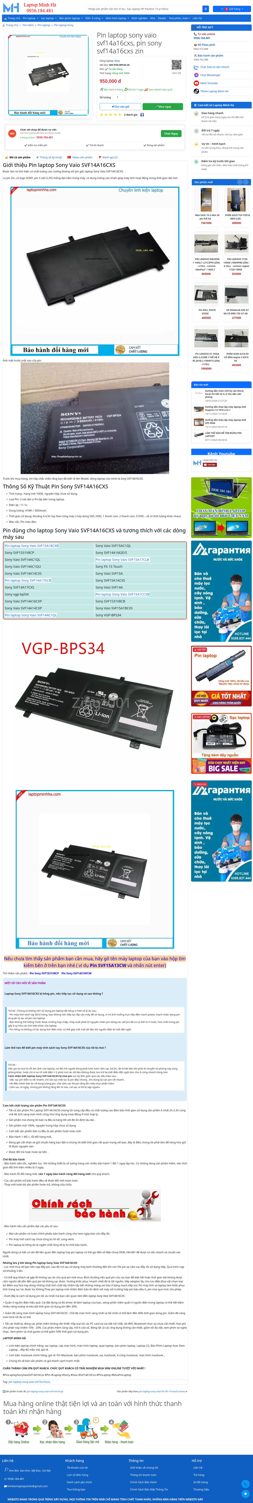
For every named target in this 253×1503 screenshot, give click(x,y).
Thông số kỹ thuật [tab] (49, 157)
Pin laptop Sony (63, 25)
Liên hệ (197, 18)
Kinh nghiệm (140, 18)
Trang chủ (12, 25)
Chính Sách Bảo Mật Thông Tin (149, 1489)
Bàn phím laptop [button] (70, 18)
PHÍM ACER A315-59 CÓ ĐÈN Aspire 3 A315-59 (236, 357)
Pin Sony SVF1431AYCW (77, 973)
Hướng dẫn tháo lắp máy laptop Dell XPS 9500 (225, 421)
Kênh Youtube (209, 83)
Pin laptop (44, 25)
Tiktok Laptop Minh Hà (214, 91)
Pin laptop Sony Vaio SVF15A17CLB (123, 559)
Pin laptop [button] (29, 18)
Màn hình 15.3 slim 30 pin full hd (207, 217)
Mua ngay (162, 106)
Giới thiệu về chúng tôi (144, 1467)
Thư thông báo (76, 1489)
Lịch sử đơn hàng (77, 1475)
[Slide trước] (239, 182)
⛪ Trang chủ (12, 18)
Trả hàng (198, 1475)
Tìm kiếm (28, 25)
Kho (152, 18)
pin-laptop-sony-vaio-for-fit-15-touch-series (162, 1391)
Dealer (162, 18)
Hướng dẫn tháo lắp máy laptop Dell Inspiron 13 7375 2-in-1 (225, 408)
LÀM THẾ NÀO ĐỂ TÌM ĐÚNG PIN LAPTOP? (223, 435)
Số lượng (105, 97)
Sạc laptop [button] (47, 18)
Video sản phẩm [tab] (79, 157)
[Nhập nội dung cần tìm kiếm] (144, 9)
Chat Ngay (171, 133)
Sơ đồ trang (200, 1482)
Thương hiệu (201, 1489)
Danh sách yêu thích (79, 1482)
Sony (117, 60)
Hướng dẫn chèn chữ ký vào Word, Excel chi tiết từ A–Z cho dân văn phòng (224, 394)
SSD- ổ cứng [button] (93, 18)
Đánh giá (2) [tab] (108, 157)
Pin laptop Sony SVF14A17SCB (28, 580)
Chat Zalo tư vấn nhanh (214, 67)
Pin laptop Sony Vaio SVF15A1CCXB (123, 594)
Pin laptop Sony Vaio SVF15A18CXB (32, 545)
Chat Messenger (210, 75)
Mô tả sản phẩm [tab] (18, 157)
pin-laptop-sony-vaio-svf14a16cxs (29, 1382)
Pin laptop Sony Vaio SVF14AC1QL (31, 615)
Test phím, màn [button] (178, 18)
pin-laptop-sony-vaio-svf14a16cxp (45, 1391)
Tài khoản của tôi (77, 1467)
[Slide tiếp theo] (245, 182)
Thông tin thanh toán (143, 1475)
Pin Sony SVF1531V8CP (44, 973)
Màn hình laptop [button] (116, 18)
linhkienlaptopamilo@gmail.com (28, 1486)
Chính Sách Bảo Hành (143, 1482)
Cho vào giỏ (120, 106)
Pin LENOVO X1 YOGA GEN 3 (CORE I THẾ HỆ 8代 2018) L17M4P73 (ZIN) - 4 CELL (206, 359)
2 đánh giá (130, 115)
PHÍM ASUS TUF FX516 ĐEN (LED (237, 217)
